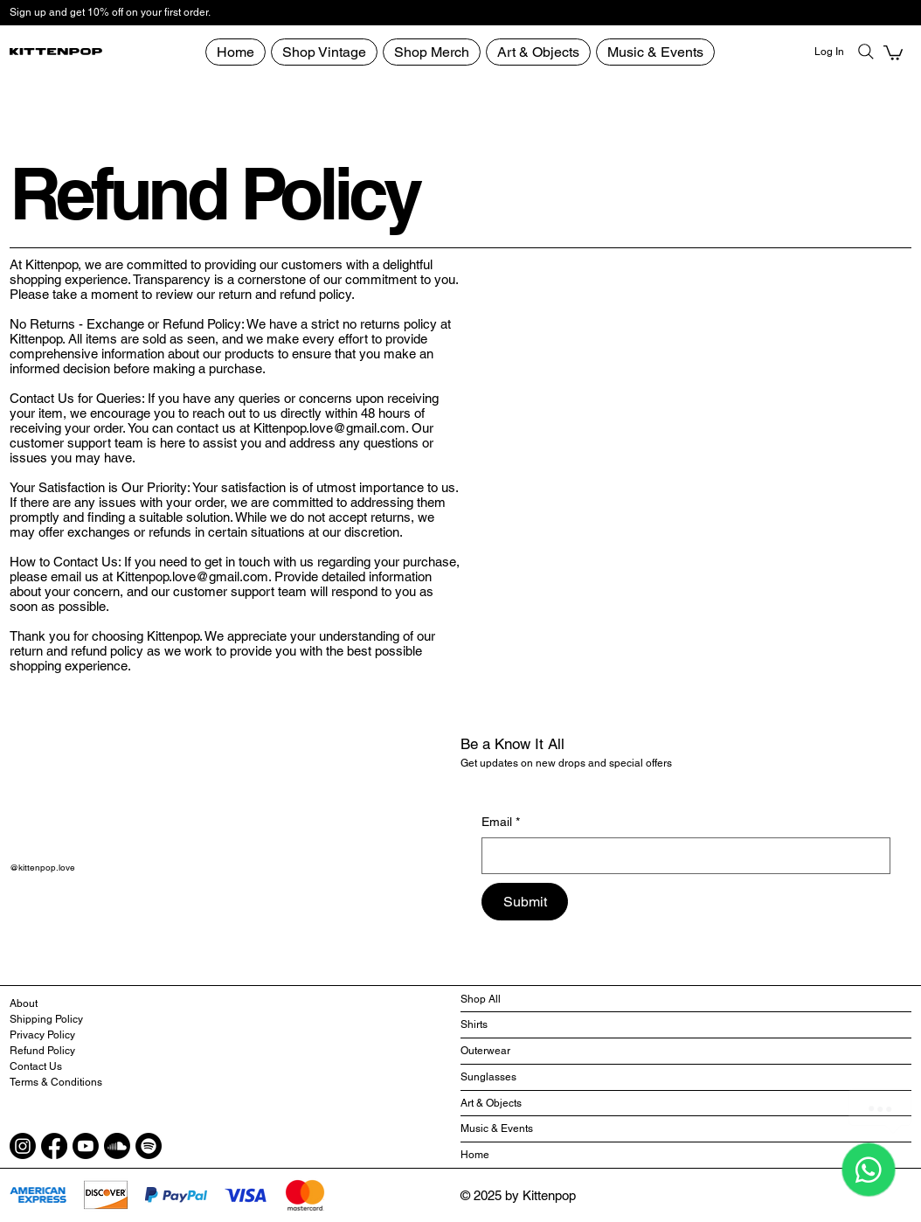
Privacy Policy (42, 1035)
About (24, 1003)
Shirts (474, 1024)
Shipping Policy (46, 1019)
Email (500, 822)
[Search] (866, 51)
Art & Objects (491, 1103)
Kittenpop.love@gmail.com (329, 427)
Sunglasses (488, 1077)
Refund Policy (42, 1051)
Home (474, 1155)
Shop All (480, 999)
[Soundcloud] (117, 1146)
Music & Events (496, 1128)
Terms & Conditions (56, 1082)
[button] (893, 52)
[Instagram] (23, 1146)
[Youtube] (86, 1146)
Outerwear (485, 1051)
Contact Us (36, 1066)
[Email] (680, 855)
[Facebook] (54, 1146)
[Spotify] (148, 1146)
